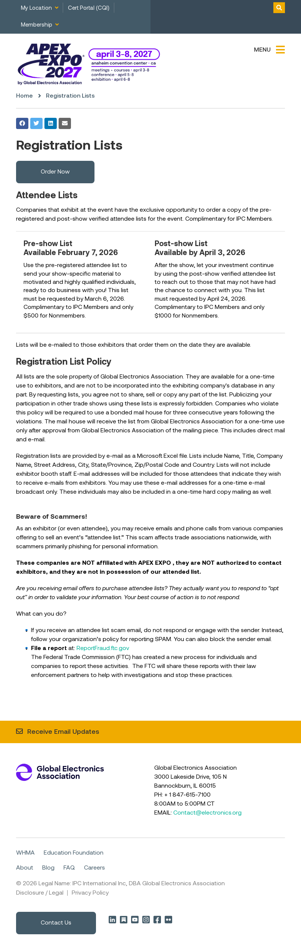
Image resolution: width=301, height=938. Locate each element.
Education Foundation (73, 852)
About (24, 867)
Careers (94, 867)
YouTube (135, 919)
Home (24, 96)
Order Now (55, 172)
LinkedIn (112, 919)
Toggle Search (279, 7)
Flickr (168, 919)
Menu (262, 50)
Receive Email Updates (63, 732)
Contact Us (56, 922)
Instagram (146, 919)
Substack (123, 919)
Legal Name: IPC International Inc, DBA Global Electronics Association (131, 883)
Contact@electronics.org (207, 812)
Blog (48, 867)
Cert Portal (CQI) (88, 8)
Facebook (157, 919)
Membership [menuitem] (36, 25)
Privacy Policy (90, 892)
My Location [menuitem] (36, 8)
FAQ (69, 867)
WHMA (25, 852)
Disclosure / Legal (39, 892)
